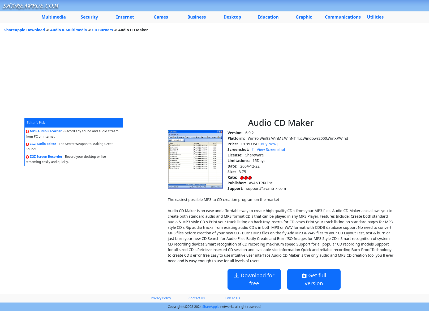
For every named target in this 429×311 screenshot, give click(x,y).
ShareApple (211, 306)
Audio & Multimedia (68, 29)
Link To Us (232, 298)
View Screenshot (268, 149)
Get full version (314, 279)
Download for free (254, 279)
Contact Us (196, 298)
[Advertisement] (214, 78)
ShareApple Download (24, 29)
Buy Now (268, 143)
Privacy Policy (161, 298)
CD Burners (102, 29)
